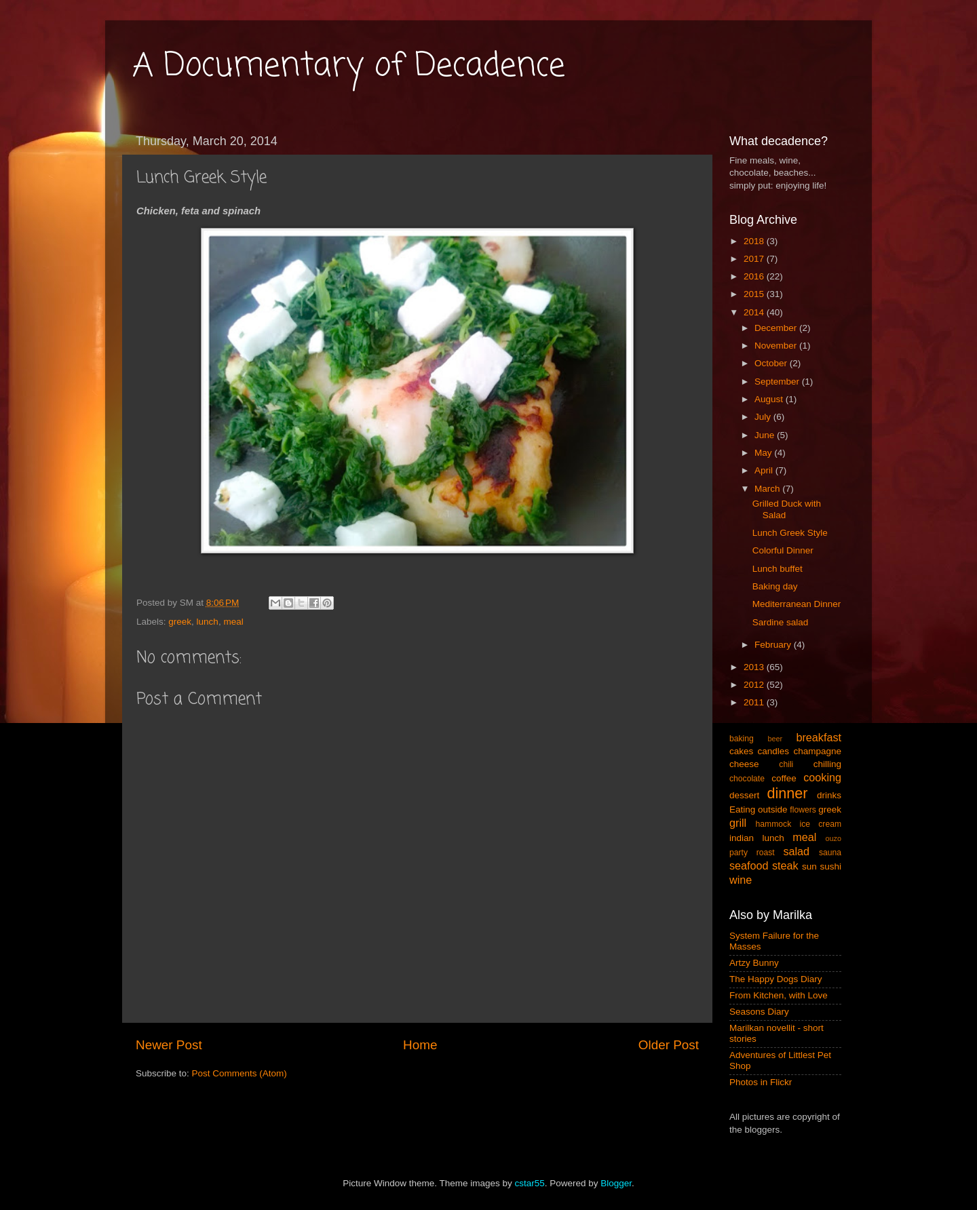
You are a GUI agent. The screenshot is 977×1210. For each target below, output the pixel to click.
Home (420, 1045)
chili (786, 764)
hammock (774, 824)
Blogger (616, 1183)
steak (785, 865)
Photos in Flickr (760, 1082)
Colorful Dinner (782, 550)
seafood (749, 865)
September (778, 381)
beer (774, 739)
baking (741, 738)
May (764, 453)
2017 (755, 259)
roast (765, 852)
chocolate (747, 778)
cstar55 (529, 1183)
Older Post (668, 1045)
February (774, 645)
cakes (741, 751)
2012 (755, 685)
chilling (827, 764)
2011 (755, 702)
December (776, 328)
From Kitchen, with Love (778, 995)
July (763, 417)
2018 (755, 241)
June (765, 435)
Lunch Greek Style (790, 533)
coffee (784, 778)
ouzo (833, 838)
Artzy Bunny (754, 963)
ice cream (821, 824)
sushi (830, 866)
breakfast (818, 737)
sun (809, 866)
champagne (817, 751)
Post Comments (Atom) (239, 1073)
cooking (822, 777)
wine (740, 880)
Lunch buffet (777, 569)
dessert (744, 795)
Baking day (775, 586)
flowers (803, 810)
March (768, 489)
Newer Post (169, 1045)
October (772, 363)
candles (774, 751)
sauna (830, 852)
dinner (787, 793)
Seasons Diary (759, 1012)
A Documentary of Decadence (348, 66)
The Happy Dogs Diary (775, 979)
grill (737, 823)
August (770, 399)
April (764, 470)
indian (741, 838)
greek (179, 622)
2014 (755, 312)
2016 (755, 276)
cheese (744, 764)
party (738, 852)
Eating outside (758, 809)
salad (796, 851)
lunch (207, 622)
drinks (829, 795)
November (776, 345)
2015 (755, 294)
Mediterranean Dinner (796, 604)
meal (233, 622)
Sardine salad (780, 622)
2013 (755, 667)
